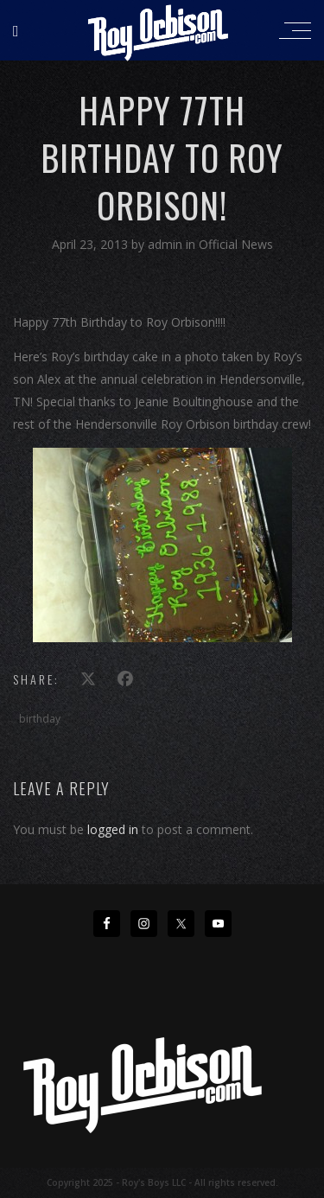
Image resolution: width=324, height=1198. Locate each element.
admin (167, 244)
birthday (39, 718)
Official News (236, 244)
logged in (112, 829)
